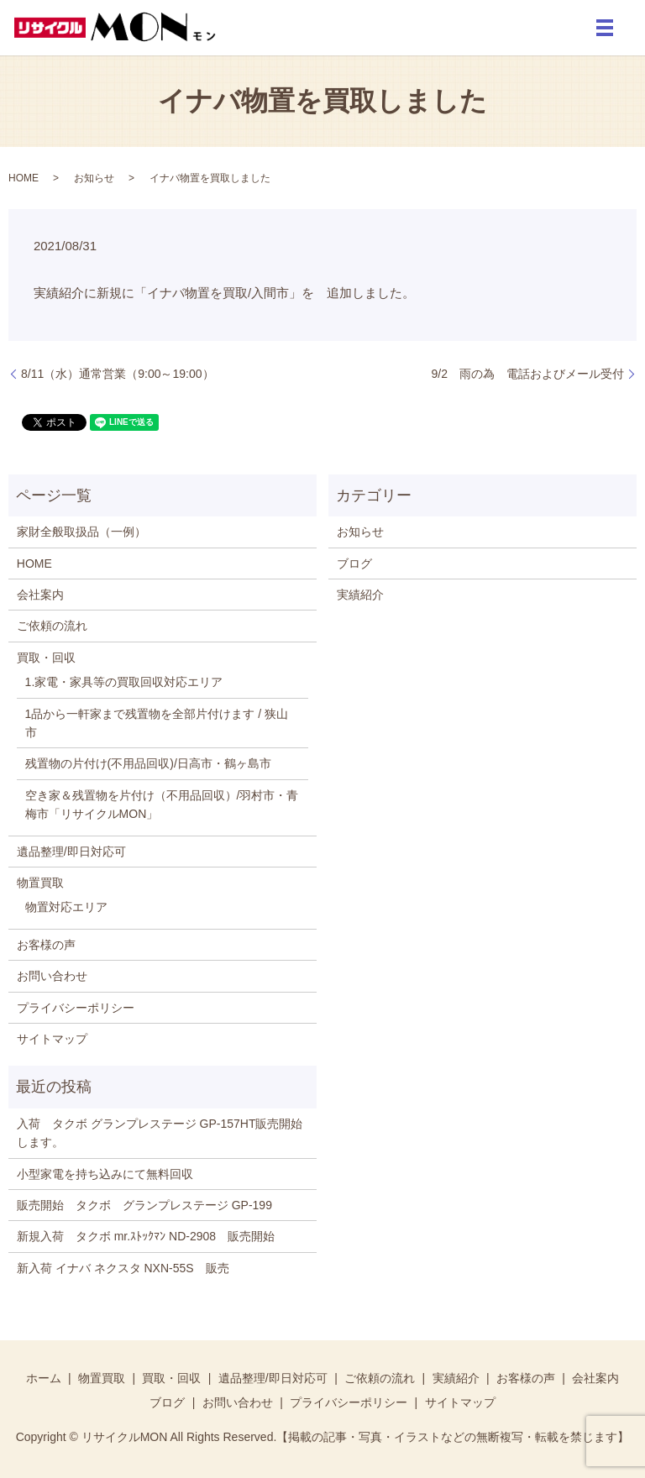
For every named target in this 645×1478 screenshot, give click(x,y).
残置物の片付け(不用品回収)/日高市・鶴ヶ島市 (148, 763)
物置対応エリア (66, 907)
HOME (23, 178)
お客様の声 (46, 944)
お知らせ (94, 178)
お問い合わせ (52, 976)
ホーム (43, 1378)
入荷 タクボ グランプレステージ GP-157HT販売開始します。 (160, 1133)
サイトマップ (52, 1039)
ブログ (354, 563)
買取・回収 (46, 657)
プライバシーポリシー (75, 1007)
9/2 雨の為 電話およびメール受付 (528, 373)
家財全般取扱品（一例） (81, 531)
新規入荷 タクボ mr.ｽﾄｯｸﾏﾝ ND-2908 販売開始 (146, 1236)
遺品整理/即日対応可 (71, 851)
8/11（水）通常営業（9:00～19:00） (117, 373)
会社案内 (40, 594)
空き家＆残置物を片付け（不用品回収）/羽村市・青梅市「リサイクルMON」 (162, 804)
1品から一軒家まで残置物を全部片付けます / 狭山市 (156, 723)
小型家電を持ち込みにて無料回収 (105, 1174)
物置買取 (40, 882)
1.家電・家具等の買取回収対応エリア (124, 682)
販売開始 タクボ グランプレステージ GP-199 (150, 1205)
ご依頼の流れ (52, 625)
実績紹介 (360, 594)
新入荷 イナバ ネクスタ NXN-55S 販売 (123, 1268)
